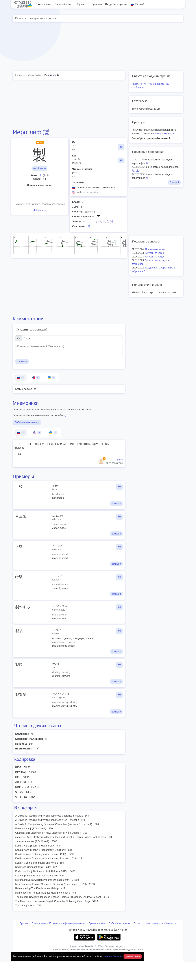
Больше (174, 182)
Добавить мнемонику (27, 422)
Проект (81, 4)
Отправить (22, 361)
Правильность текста (157, 249)
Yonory (119, 459)
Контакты (171, 923)
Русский (138, 4)
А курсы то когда (154, 253)
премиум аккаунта (163, 133)
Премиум (96, 4)
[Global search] (98, 18)
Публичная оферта (119, 923)
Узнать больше (113, 956)
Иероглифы (34, 75)
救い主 (135, 170)
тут (66, 415)
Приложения (39, 923)
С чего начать (43, 4)
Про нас (23, 923)
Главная (20, 75)
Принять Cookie (133, 956)
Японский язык (63, 4)
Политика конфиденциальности (67, 923)
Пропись (39, 210)
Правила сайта (97, 923)
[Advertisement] (69, 104)
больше (116, 503)
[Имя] (72, 338)
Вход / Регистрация (116, 4)
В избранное (39, 168)
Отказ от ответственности (148, 923)
